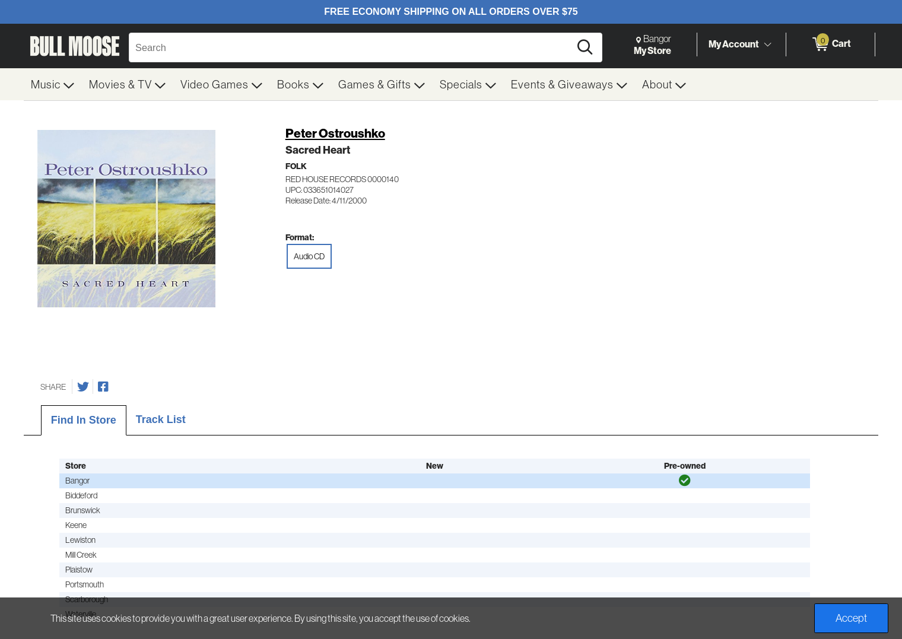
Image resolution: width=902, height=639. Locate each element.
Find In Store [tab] (83, 420)
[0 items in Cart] (830, 44)
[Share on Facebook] (103, 387)
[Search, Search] (351, 47)
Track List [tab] (161, 419)
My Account (734, 44)
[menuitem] (53, 84)
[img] (685, 481)
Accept (851, 618)
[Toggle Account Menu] (767, 44)
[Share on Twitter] (83, 387)
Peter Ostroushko (335, 133)
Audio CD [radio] (309, 256)
